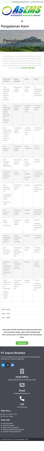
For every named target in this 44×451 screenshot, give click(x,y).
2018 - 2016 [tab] (6, 309)
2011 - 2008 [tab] (6, 318)
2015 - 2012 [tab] (6, 313)
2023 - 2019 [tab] (6, 74)
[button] (22, 21)
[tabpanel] (22, 191)
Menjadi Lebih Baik (28, 68)
